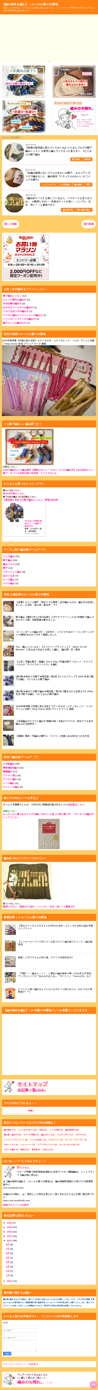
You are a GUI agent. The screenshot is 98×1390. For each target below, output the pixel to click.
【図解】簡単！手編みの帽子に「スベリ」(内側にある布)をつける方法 (52, 736)
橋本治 (23, 1149)
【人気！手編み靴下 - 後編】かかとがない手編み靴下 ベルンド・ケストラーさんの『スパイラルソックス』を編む (54, 663)
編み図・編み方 (10, 1135)
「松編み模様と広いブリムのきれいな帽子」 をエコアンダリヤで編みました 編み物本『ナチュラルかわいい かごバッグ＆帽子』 (57, 176)
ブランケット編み (12, 572)
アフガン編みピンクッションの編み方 (22, 315)
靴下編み (76, 159)
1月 (8, 1275)
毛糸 (41, 1130)
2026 (10, 1222)
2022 (10, 1240)
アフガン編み (10, 779)
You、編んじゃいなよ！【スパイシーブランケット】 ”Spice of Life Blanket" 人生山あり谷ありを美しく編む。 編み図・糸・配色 (51, 648)
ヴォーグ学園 (29, 1135)
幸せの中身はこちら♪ (14, 493)
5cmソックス (9, 1144)
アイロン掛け (10, 775)
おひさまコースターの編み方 (18, 307)
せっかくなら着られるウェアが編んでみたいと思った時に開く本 (36, 814)
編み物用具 (68, 210)
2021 (10, 1281)
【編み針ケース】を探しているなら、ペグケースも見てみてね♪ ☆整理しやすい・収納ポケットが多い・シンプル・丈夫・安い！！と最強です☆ (58, 201)
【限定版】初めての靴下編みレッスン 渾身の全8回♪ (31, 499)
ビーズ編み (9, 579)
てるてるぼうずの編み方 (16, 311)
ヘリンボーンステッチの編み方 (19, 319)
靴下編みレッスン (12, 295)
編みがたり (46, 1135)
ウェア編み (9, 556)
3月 (8, 1266)
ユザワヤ (79, 1135)
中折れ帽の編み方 (12, 303)
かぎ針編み (65, 184)
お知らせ (46, 1149)
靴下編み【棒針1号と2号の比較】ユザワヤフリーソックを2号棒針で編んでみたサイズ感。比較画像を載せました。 (55, 618)
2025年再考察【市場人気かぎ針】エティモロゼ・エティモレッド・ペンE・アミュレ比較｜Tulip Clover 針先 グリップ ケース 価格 (55, 707)
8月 (8, 1244)
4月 (8, 1262)
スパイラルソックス (45, 1144)
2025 (10, 1227)
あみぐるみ (9, 575)
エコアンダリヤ (49, 184)
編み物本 (78, 184)
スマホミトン (54, 1140)
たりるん (24, 1167)
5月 (8, 1257)
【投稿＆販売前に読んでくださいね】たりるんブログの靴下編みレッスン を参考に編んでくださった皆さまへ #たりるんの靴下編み (58, 151)
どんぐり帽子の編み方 (14, 299)
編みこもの (9, 564)
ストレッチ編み (11, 787)
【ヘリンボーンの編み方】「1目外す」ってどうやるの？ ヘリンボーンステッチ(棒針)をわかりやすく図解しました (55, 633)
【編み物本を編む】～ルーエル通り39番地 (30, 4)
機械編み (7, 771)
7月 (8, 1249)
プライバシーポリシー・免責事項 (20, 1364)
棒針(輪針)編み (83, 210)
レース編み (9, 783)
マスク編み (9, 583)
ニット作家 (54, 1130)
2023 (10, 1236)
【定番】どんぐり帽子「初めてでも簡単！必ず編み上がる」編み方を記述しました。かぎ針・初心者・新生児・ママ (55, 603)
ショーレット (26, 1144)
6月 (8, 1253)
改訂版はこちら (76, 804)
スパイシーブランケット (14, 1140)
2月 (8, 1271)
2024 (10, 1231)
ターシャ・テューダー (74, 1140)
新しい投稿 (10, 224)
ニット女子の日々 (25, 1130)
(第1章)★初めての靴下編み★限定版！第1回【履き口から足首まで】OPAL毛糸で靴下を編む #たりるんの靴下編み (54, 692)
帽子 (88, 184)
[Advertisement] (49, 37)
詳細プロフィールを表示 (16, 1205)
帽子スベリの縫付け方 (14, 323)
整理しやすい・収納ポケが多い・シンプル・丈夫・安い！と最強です (39, 906)
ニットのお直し (36, 1140)
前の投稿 (89, 224)
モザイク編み (9, 1149)
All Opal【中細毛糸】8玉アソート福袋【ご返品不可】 (34, 523)
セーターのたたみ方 (68, 1144)
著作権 (87, 159)
